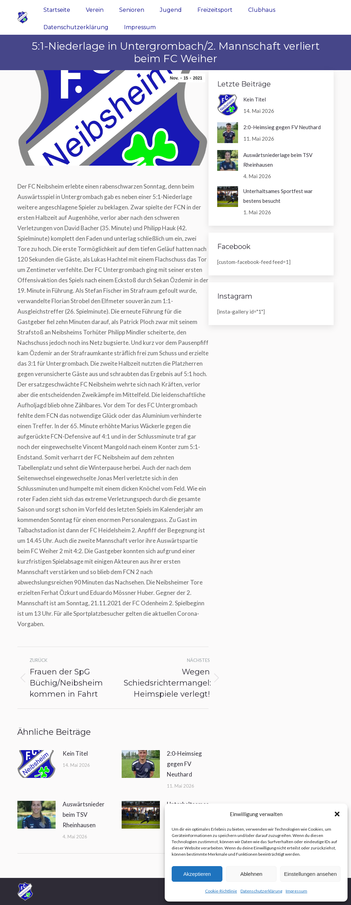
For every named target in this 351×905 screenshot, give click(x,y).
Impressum (296, 891)
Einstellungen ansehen (310, 874)
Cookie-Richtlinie (221, 891)
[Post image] (36, 764)
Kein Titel (75, 753)
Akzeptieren (197, 874)
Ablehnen (251, 874)
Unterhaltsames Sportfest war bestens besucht (278, 196)
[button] (337, 814)
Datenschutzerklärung (261, 891)
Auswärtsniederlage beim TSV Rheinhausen (89, 814)
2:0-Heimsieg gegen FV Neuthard (184, 764)
